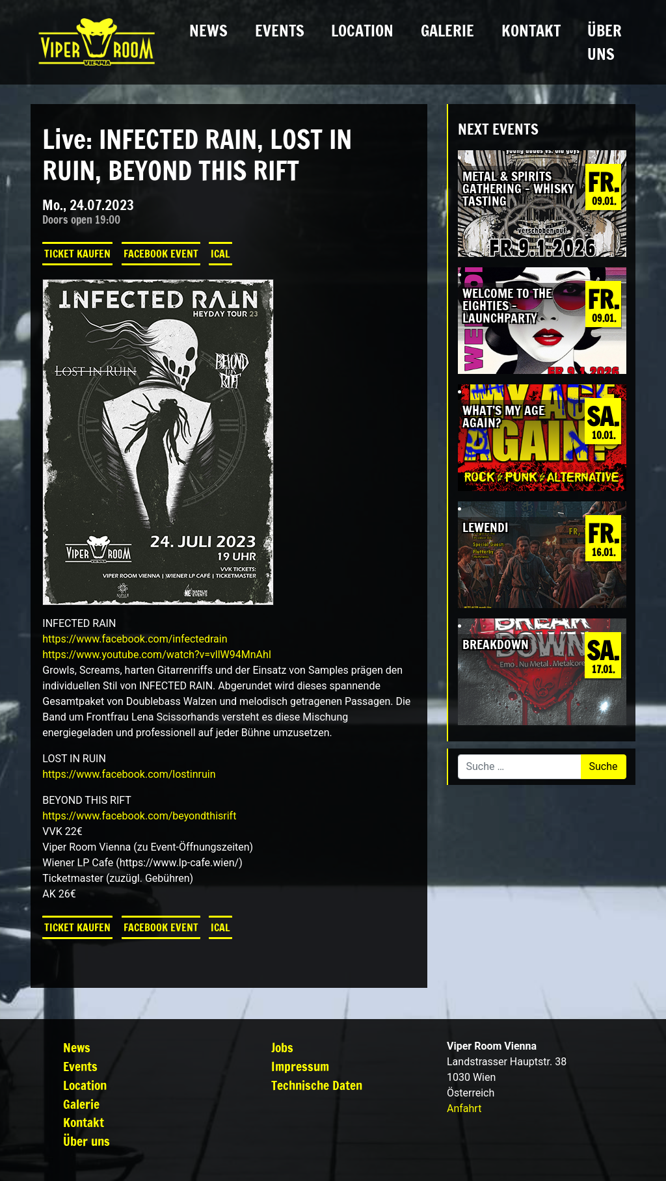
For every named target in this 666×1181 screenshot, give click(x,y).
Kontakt (531, 31)
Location (362, 31)
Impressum (300, 1066)
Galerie (447, 31)
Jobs (282, 1047)
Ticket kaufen (77, 253)
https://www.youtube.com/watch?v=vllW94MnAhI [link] (156, 654)
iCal (220, 253)
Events (279, 31)
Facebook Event (161, 253)
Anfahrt (464, 1108)
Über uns (604, 42)
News (208, 31)
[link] (134, 639)
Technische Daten (316, 1085)
